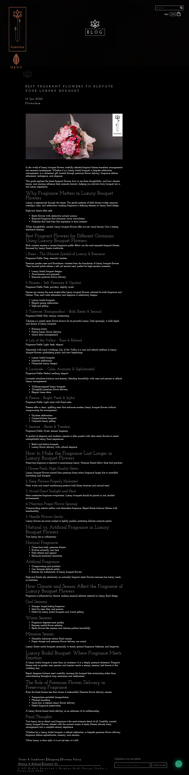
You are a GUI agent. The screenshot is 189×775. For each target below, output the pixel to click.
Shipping (53, 759)
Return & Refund (29, 763)
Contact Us (50, 763)
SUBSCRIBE (159, 765)
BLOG (95, 32)
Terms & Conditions (31, 759)
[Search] (169, 8)
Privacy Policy (71, 759)
